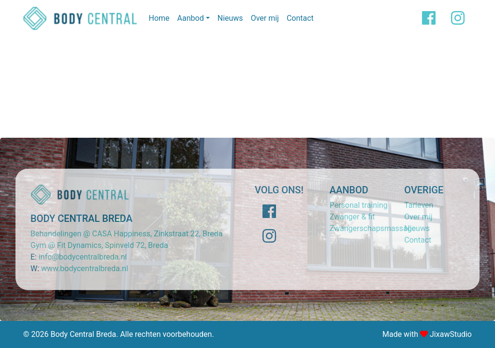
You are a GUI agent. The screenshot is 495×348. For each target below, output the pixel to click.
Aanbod (190, 18)
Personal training (359, 205)
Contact (300, 18)
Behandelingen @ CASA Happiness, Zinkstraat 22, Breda (126, 233)
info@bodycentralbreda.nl (83, 256)
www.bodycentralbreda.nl (84, 268)
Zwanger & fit (352, 216)
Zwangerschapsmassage (373, 228)
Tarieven (418, 205)
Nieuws (230, 18)
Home (158, 18)
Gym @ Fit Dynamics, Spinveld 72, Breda (99, 245)
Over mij (265, 18)
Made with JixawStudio (427, 334)
